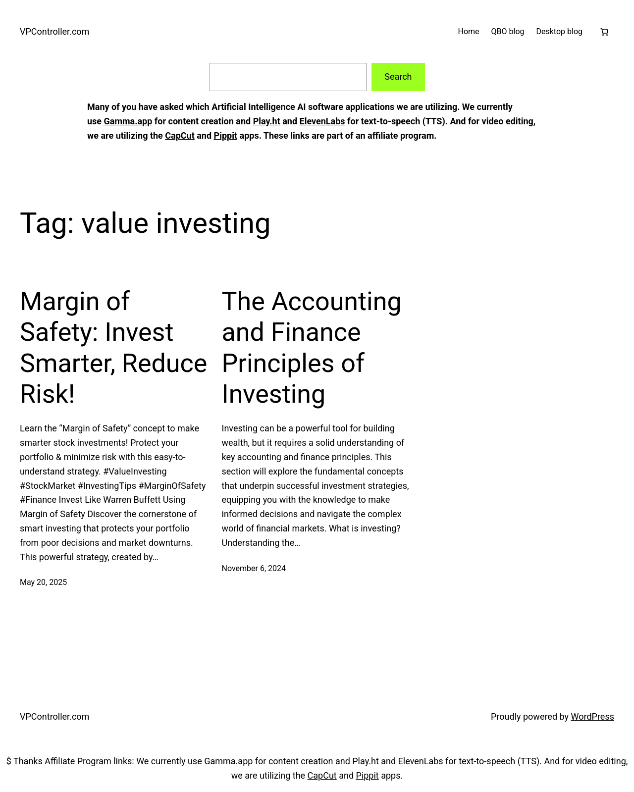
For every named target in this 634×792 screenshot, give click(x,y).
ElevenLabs (322, 121)
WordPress (592, 716)
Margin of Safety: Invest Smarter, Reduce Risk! (113, 347)
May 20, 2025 (43, 582)
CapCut (179, 135)
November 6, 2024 (254, 568)
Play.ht (266, 121)
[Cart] (604, 32)
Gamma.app (128, 121)
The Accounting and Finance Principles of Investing (312, 347)
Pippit (225, 135)
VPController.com (54, 31)
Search (398, 76)
